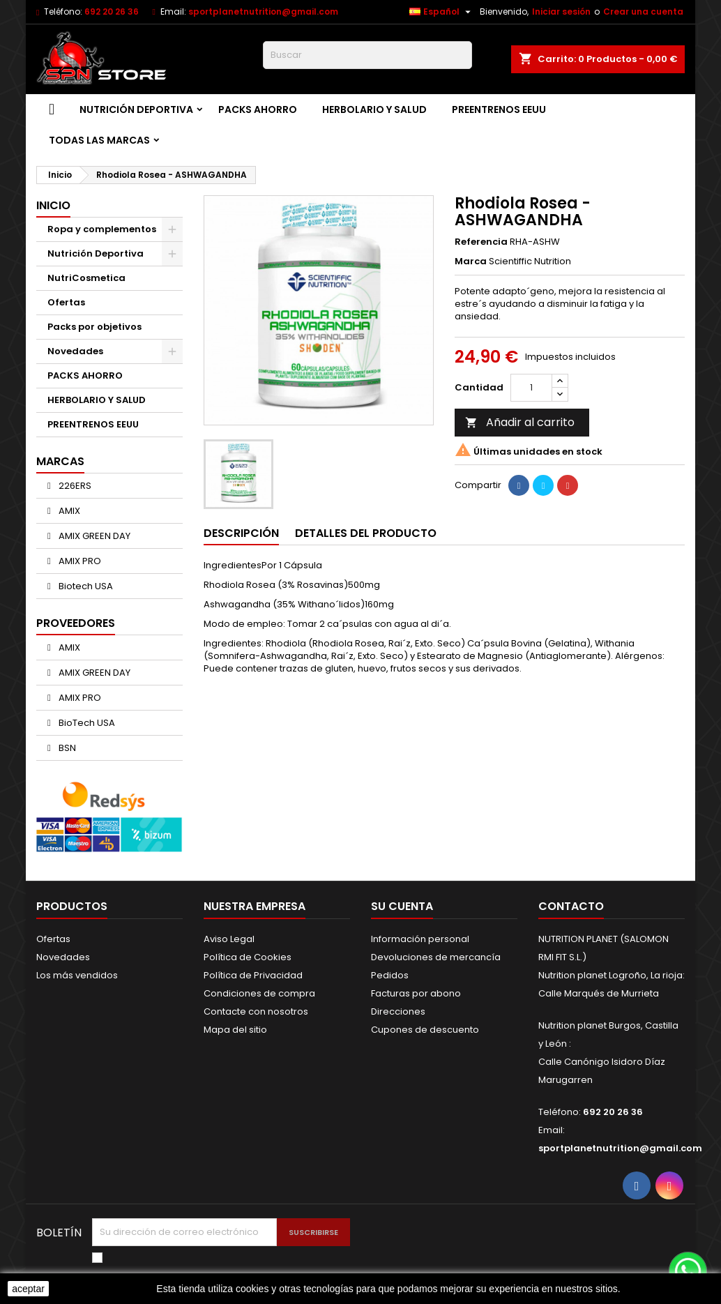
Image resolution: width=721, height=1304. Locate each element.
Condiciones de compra (259, 993)
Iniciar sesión (561, 11)
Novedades (75, 351)
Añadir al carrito (520, 422)
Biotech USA (84, 586)
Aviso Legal (229, 939)
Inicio (53, 205)
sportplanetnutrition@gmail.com (263, 11)
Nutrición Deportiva (136, 109)
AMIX (68, 510)
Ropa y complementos (101, 229)
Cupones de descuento (425, 1029)
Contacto (571, 906)
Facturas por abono (416, 993)
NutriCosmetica (86, 278)
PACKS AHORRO (257, 109)
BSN (66, 748)
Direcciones (398, 1011)
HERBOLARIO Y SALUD (374, 109)
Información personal (420, 939)
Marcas (60, 461)
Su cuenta (402, 906)
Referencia (481, 242)
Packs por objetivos (94, 326)
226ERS (73, 485)
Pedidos (390, 975)
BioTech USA (85, 722)
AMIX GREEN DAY (93, 536)
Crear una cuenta (643, 11)
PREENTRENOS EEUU (499, 109)
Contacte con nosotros (256, 1011)
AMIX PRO (78, 561)
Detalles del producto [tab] (366, 533)
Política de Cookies (247, 957)
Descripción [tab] (241, 533)
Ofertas (66, 302)
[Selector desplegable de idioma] (441, 12)
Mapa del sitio (235, 1029)
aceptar (28, 1288)
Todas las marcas (99, 140)
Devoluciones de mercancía (436, 957)
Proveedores (75, 623)
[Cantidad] (531, 388)
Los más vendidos (77, 975)
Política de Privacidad (253, 975)
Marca (471, 261)
